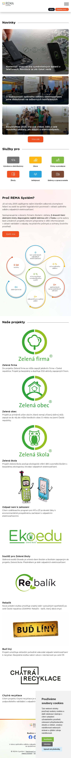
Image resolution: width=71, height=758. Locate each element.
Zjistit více (10, 234)
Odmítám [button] (47, 744)
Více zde (36, 139)
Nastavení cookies (33, 751)
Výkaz (51, 9)
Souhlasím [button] (48, 739)
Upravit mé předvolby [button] (52, 749)
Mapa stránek (27, 753)
